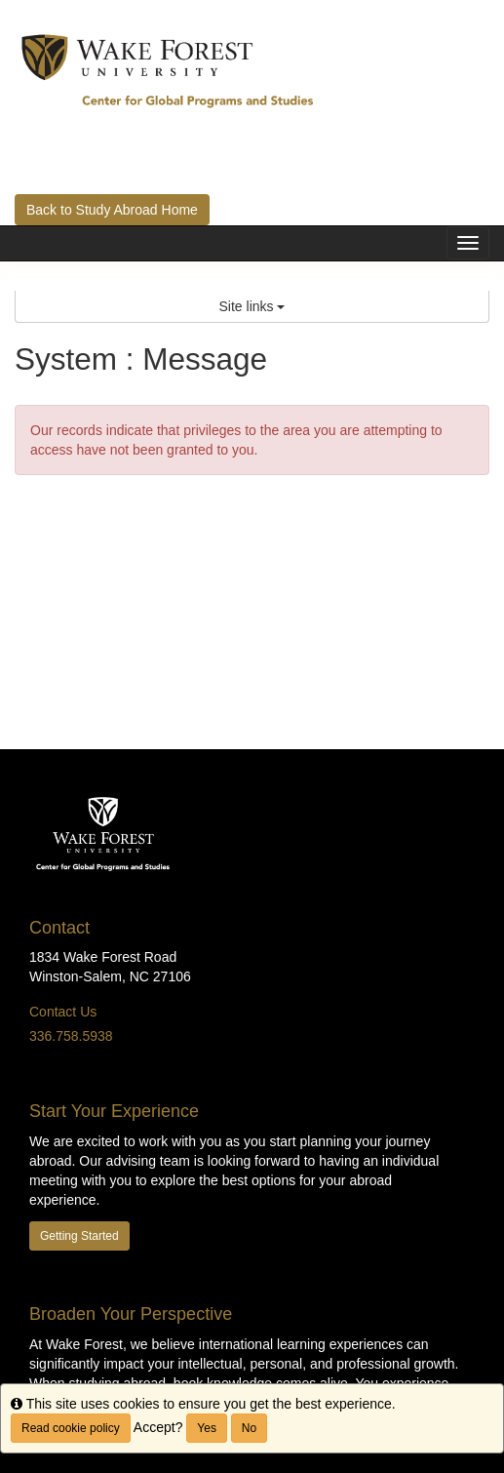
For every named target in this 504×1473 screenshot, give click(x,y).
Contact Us (63, 1011)
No (249, 1428)
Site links (252, 306)
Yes (206, 1428)
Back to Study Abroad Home (112, 210)
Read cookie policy (70, 1428)
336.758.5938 (71, 1036)
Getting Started (79, 1236)
